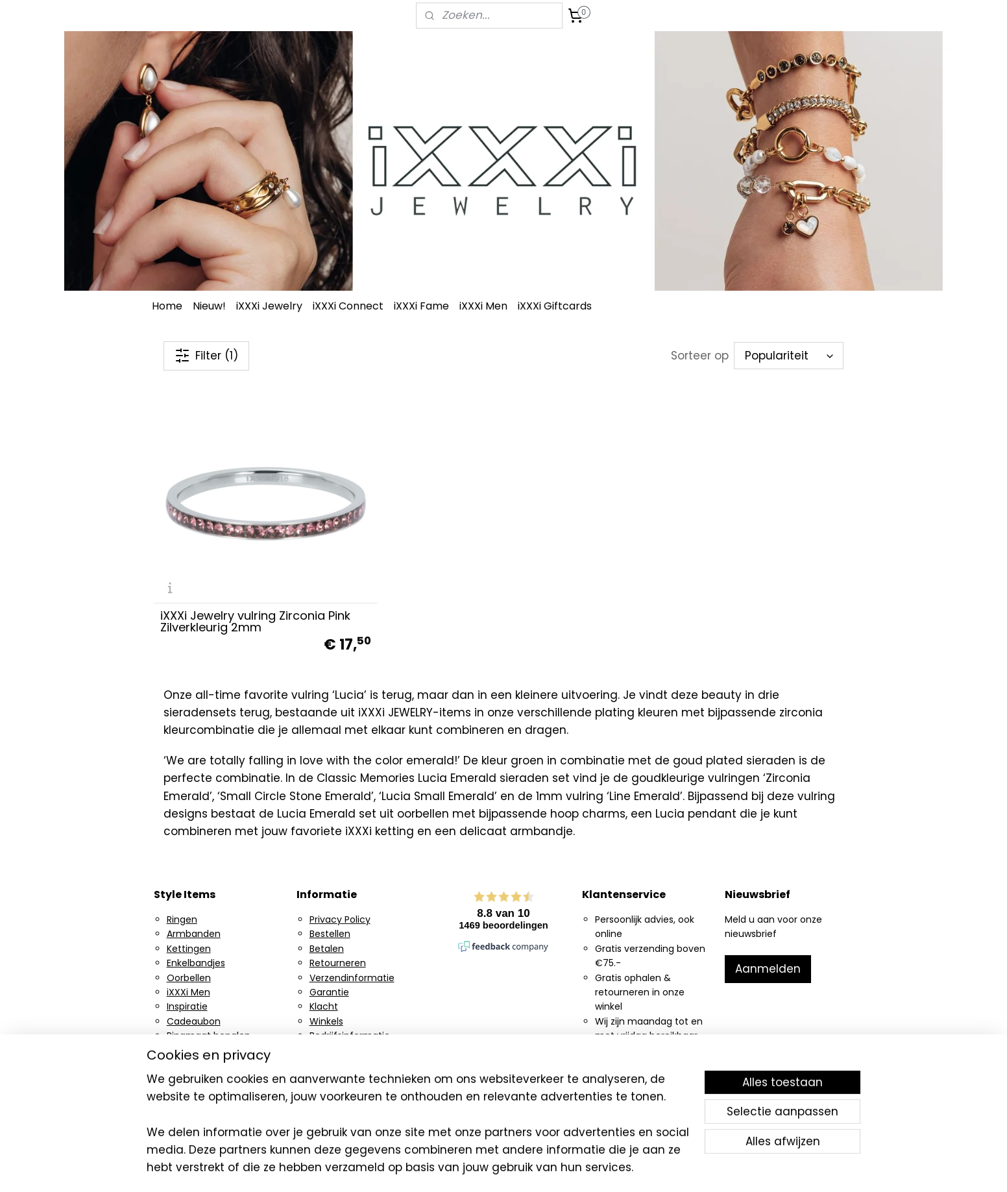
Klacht (323, 1006)
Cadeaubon (194, 1021)
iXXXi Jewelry (269, 305)
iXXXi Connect (348, 305)
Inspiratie (187, 1006)
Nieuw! (209, 305)
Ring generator (200, 1049)
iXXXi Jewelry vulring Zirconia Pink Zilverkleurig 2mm (255, 621)
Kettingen (189, 948)
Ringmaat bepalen (208, 1035)
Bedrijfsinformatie (349, 1035)
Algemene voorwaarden (364, 1049)
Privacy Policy (339, 919)
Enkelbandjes (196, 962)
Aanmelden (768, 969)
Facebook (189, 1079)
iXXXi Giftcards (555, 305)
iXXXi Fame (421, 305)
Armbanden (194, 933)
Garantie (329, 992)
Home (167, 305)
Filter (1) (206, 355)
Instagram (190, 1064)
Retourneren (337, 962)
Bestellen (329, 933)
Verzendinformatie (351, 977)
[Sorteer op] (788, 356)
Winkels (326, 1021)
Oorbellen (189, 977)
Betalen (326, 948)
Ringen (182, 919)
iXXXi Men (483, 305)
